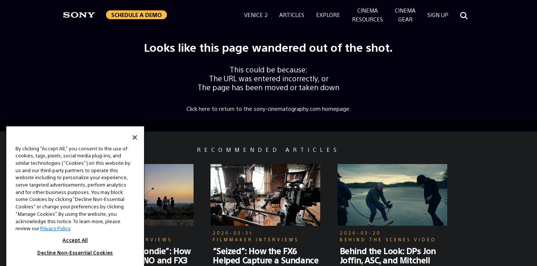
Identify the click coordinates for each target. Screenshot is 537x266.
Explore (328, 14)
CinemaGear (405, 15)
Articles (291, 14)
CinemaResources (367, 15)
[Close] (135, 158)
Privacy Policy (55, 249)
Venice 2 (255, 14)
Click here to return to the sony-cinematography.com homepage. (269, 108)
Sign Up (437, 14)
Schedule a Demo (136, 14)
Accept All (75, 261)
